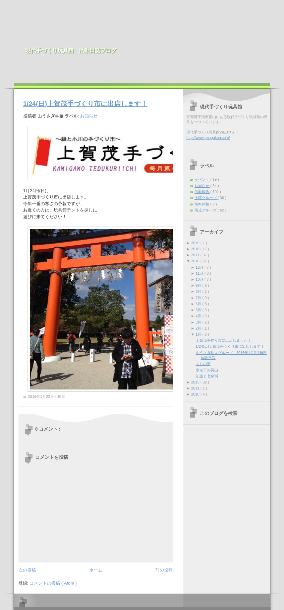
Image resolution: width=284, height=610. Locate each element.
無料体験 (202, 204)
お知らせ (89, 115)
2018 (196, 249)
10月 (199, 279)
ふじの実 (203, 364)
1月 (198, 334)
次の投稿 (27, 570)
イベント (202, 179)
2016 (196, 261)
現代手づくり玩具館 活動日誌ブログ (70, 50)
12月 (199, 267)
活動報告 (202, 192)
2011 (196, 388)
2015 (196, 382)
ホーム (95, 570)
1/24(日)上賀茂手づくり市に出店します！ (85, 103)
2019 (196, 243)
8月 (198, 291)
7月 (198, 298)
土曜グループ (206, 198)
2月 (198, 328)
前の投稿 (164, 570)
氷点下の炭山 (207, 370)
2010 (196, 394)
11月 (199, 273)
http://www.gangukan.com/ (208, 138)
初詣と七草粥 (207, 376)
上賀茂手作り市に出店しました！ (223, 340)
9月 (198, 285)
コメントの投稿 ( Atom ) (53, 583)
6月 (198, 304)
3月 (198, 322)
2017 (196, 255)
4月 (198, 316)
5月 (198, 310)
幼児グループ (206, 210)
